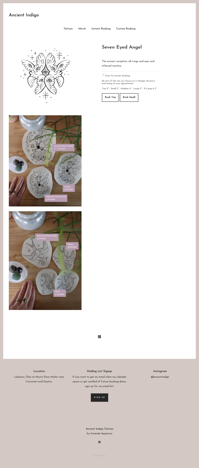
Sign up (99, 397)
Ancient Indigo (24, 15)
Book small (129, 97)
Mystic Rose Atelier (46, 377)
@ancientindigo (160, 377)
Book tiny (110, 97)
